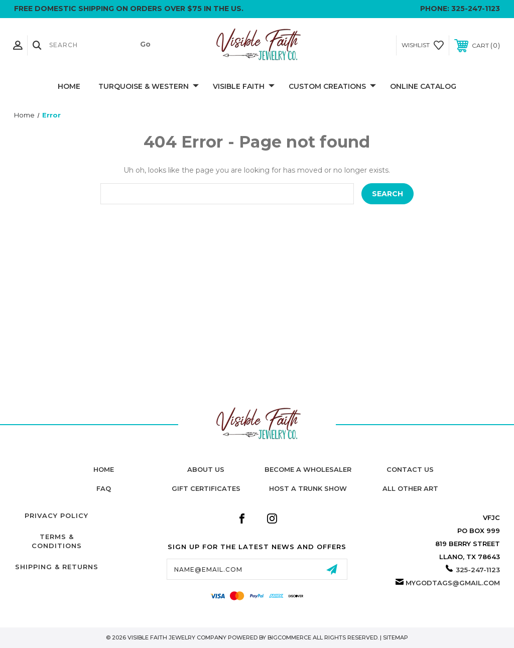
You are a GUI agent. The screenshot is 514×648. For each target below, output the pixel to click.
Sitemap (395, 637)
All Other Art (410, 488)
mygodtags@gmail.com (453, 583)
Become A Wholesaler (308, 469)
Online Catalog (423, 86)
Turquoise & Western (148, 87)
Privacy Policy (56, 515)
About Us (205, 469)
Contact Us (410, 469)
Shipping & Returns (56, 567)
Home (69, 86)
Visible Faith (244, 87)
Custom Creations (332, 87)
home (103, 469)
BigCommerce (289, 637)
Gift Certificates (206, 488)
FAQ (103, 488)
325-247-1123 (475, 8)
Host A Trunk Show (308, 488)
